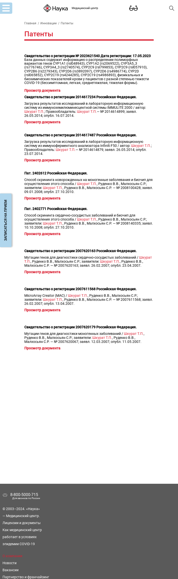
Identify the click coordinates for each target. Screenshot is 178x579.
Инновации (48, 23)
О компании (12, 556)
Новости (10, 563)
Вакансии (11, 570)
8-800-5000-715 (24, 494)
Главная (30, 23)
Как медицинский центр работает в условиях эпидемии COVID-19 (22, 537)
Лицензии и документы (22, 523)
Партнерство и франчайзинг (26, 577)
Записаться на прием (6, 220)
